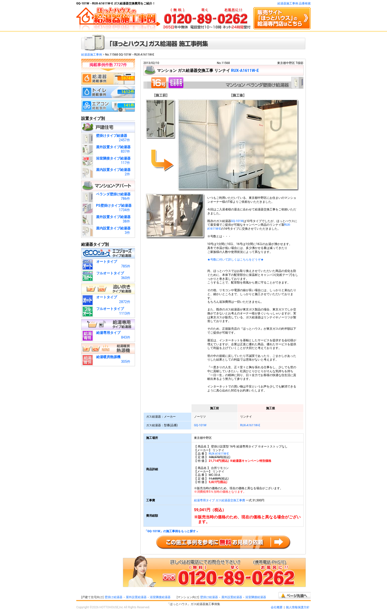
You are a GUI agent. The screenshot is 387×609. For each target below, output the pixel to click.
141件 (128, 105)
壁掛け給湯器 (113, 597)
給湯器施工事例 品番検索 (294, 3)
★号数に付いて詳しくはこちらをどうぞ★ (235, 259)
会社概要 (277, 607)
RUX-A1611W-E (245, 70)
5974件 (127, 78)
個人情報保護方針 (298, 607)
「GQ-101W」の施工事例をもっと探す (171, 531)
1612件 (127, 91)
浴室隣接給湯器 (160, 597)
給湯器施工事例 (91, 54)
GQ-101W (237, 221)
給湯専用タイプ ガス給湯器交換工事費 (219, 500)
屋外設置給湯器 (136, 597)
